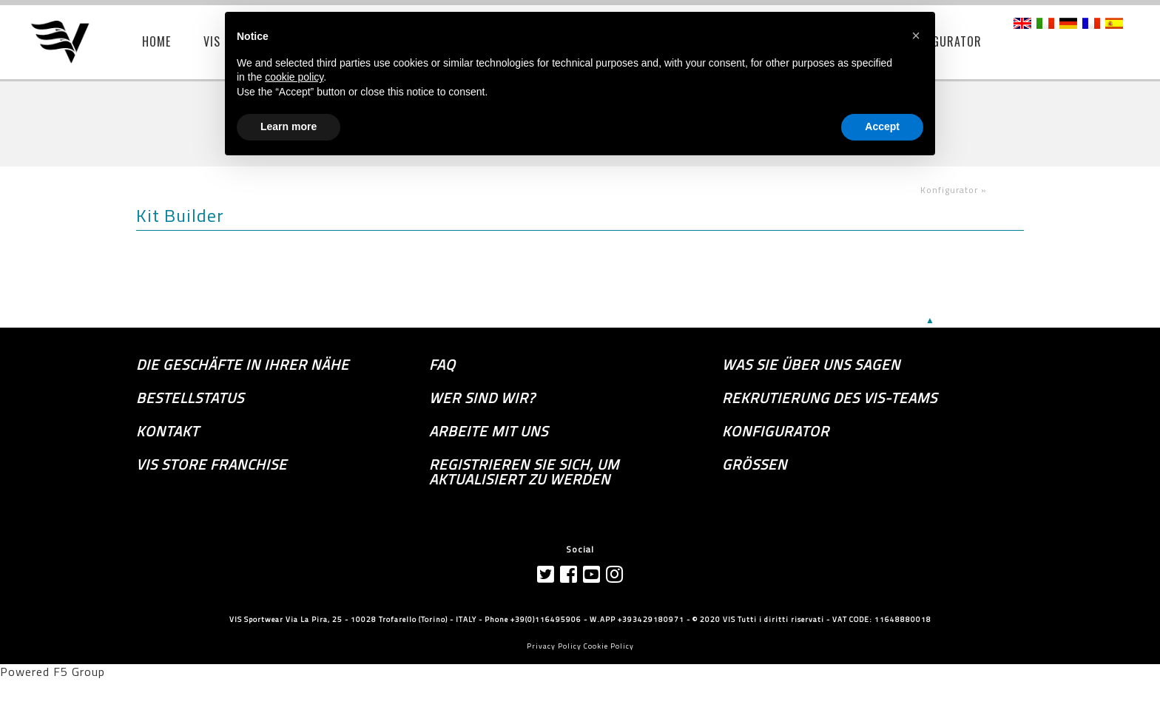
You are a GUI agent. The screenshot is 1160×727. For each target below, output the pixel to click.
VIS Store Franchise (211, 464)
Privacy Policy (554, 646)
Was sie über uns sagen (811, 364)
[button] (916, 35)
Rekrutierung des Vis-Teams (829, 397)
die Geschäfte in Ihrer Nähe (242, 364)
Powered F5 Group (52, 671)
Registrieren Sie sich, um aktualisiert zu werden (524, 472)
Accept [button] (882, 126)
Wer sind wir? (482, 397)
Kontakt (167, 431)
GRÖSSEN (754, 464)
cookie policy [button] (294, 77)
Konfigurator (775, 431)
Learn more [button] (288, 126)
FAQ (442, 364)
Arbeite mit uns (488, 431)
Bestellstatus (190, 397)
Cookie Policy (609, 646)
